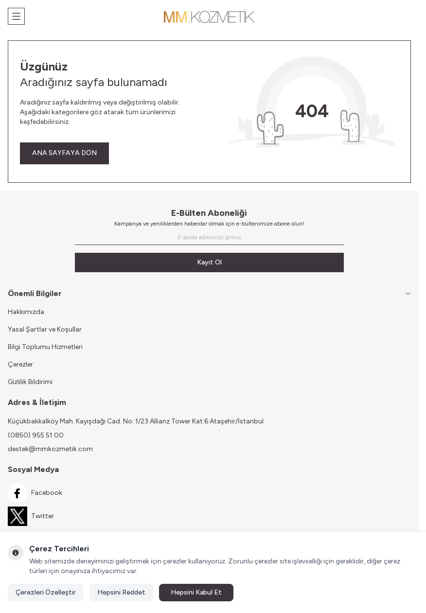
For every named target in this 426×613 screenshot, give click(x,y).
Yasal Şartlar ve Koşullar (45, 329)
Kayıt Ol (209, 262)
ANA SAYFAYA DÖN (64, 153)
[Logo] (209, 16)
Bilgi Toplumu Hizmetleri (45, 347)
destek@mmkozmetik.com (50, 449)
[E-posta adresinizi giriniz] (209, 237)
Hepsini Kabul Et (196, 592)
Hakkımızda (26, 312)
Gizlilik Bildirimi (30, 382)
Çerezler (20, 364)
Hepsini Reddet (121, 592)
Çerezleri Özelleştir (46, 592)
